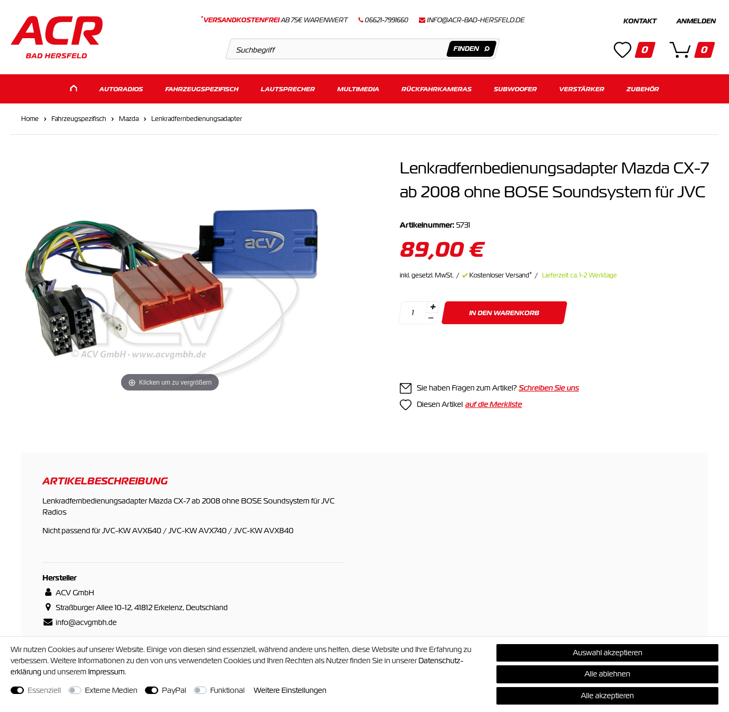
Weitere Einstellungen (290, 690)
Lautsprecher (288, 89)
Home (30, 119)
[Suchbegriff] (362, 48)
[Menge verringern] (430, 318)
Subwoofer (515, 89)
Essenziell (44, 690)
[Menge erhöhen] (432, 307)
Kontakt (639, 21)
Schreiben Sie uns (549, 388)
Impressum (106, 671)
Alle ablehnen (607, 674)
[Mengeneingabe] (412, 312)
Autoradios (121, 89)
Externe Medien (111, 690)
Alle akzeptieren (607, 695)
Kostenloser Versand (500, 275)
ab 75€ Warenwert (274, 20)
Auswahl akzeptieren (607, 652)
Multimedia (358, 89)
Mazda (129, 119)
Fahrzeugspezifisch (201, 89)
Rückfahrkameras (436, 89)
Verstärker (581, 89)
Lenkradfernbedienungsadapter (196, 119)
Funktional (227, 690)
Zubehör (643, 89)
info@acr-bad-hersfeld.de (476, 20)
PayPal (174, 690)
